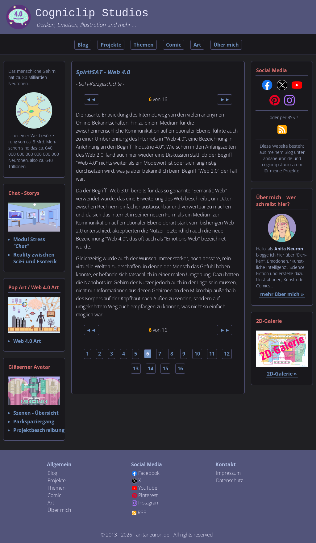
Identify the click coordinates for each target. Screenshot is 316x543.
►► (224, 99)
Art (197, 44)
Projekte (111, 44)
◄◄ (91, 99)
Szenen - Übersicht (36, 412)
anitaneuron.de (152, 534)
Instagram (149, 502)
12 (227, 353)
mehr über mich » (282, 294)
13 (136, 368)
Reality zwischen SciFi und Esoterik (35, 258)
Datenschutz (229, 480)
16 (180, 368)
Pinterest (148, 495)
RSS (142, 512)
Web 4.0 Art (27, 341)
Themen (144, 44)
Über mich (226, 44)
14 (150, 368)
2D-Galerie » (282, 373)
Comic (173, 44)
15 (165, 368)
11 (212, 353)
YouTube (147, 487)
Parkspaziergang (33, 421)
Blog (82, 44)
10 (197, 353)
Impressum (228, 473)
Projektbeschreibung (38, 430)
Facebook (149, 473)
